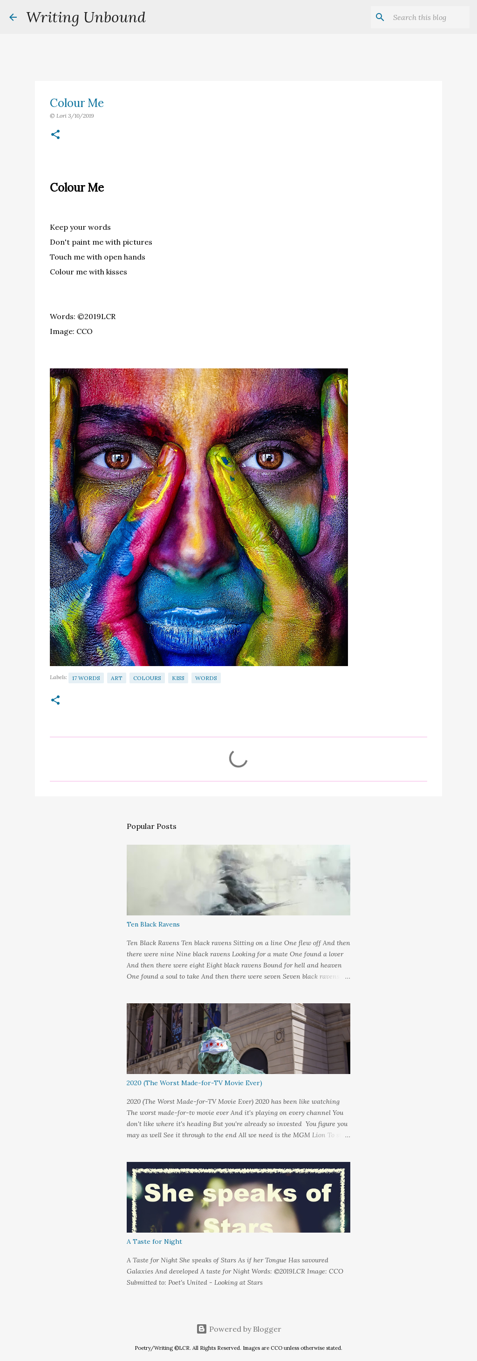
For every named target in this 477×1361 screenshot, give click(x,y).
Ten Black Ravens (153, 924)
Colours (147, 677)
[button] (55, 135)
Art (117, 677)
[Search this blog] (421, 17)
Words (206, 677)
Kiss (178, 677)
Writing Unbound (86, 17)
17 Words (86, 677)
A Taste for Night (154, 1241)
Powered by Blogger (238, 1329)
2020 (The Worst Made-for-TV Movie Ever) (194, 1083)
